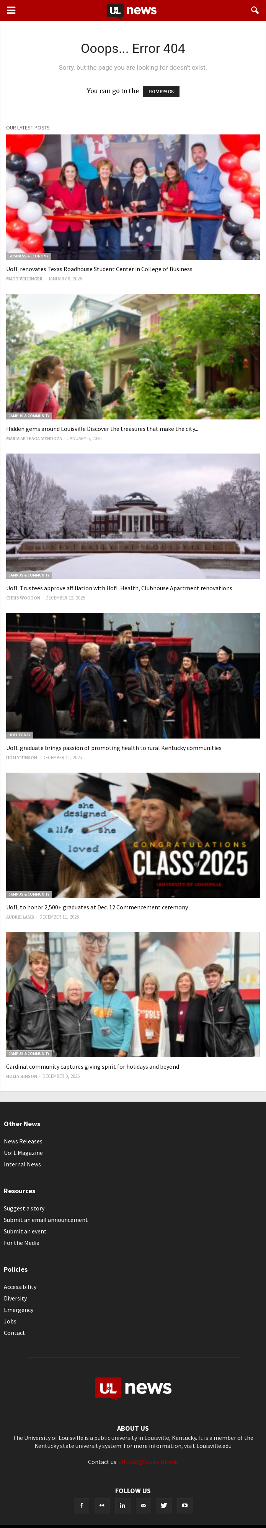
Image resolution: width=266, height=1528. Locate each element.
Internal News (22, 1164)
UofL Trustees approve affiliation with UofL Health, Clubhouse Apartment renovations (119, 588)
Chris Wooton (23, 598)
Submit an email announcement (46, 1219)
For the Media (21, 1242)
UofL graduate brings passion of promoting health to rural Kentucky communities (114, 748)
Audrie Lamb (20, 917)
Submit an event (25, 1231)
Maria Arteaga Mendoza (34, 438)
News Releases (23, 1141)
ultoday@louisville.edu (148, 1462)
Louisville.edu (214, 1445)
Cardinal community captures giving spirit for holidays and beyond (92, 1066)
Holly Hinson (21, 757)
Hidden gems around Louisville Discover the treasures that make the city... (102, 428)
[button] (255, 10)
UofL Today (19, 734)
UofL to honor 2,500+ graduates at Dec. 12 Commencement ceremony (97, 907)
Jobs (10, 1321)
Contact (14, 1332)
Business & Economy (28, 256)
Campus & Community (28, 415)
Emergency (18, 1309)
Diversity (15, 1298)
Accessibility (20, 1287)
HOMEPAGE (161, 91)
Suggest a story (24, 1208)
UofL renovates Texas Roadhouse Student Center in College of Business (99, 269)
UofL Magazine (23, 1152)
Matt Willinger (24, 279)
